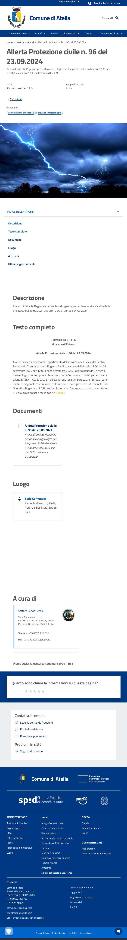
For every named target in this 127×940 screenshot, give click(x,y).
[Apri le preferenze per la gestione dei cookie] (9, 931)
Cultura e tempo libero (52, 828)
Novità (20, 42)
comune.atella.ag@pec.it (19, 908)
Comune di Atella (50, 18)
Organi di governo (15, 828)
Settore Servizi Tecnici (31, 611)
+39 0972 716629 (15, 903)
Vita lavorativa (48, 833)
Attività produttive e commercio (57, 838)
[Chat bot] (118, 931)
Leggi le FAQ (76, 892)
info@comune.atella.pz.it (19, 913)
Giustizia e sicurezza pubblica (55, 858)
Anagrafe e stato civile (52, 823)
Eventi (85, 833)
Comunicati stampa (91, 828)
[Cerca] (117, 17)
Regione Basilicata (69, 1)
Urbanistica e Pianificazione (55, 843)
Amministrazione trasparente (96, 853)
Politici (10, 843)
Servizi (45, 817)
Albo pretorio (88, 848)
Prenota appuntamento (81, 887)
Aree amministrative (17, 823)
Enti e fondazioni (15, 838)
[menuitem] (89, 33)
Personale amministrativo (19, 847)
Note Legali (59, 932)
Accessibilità (76, 902)
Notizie (85, 823)
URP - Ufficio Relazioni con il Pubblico (25, 918)
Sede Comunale (35, 498)
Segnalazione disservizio (82, 897)
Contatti (12, 882)
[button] (104, 3)
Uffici (9, 833)
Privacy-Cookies (42, 932)
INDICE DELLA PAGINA (20, 212)
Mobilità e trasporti (50, 853)
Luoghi (10, 853)
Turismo (45, 848)
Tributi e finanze (49, 863)
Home (10, 42)
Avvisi (30, 42)
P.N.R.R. (73, 907)
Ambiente (46, 867)
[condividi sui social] (15, 99)
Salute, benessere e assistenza (56, 873)
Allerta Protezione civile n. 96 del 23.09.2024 (61, 42)
